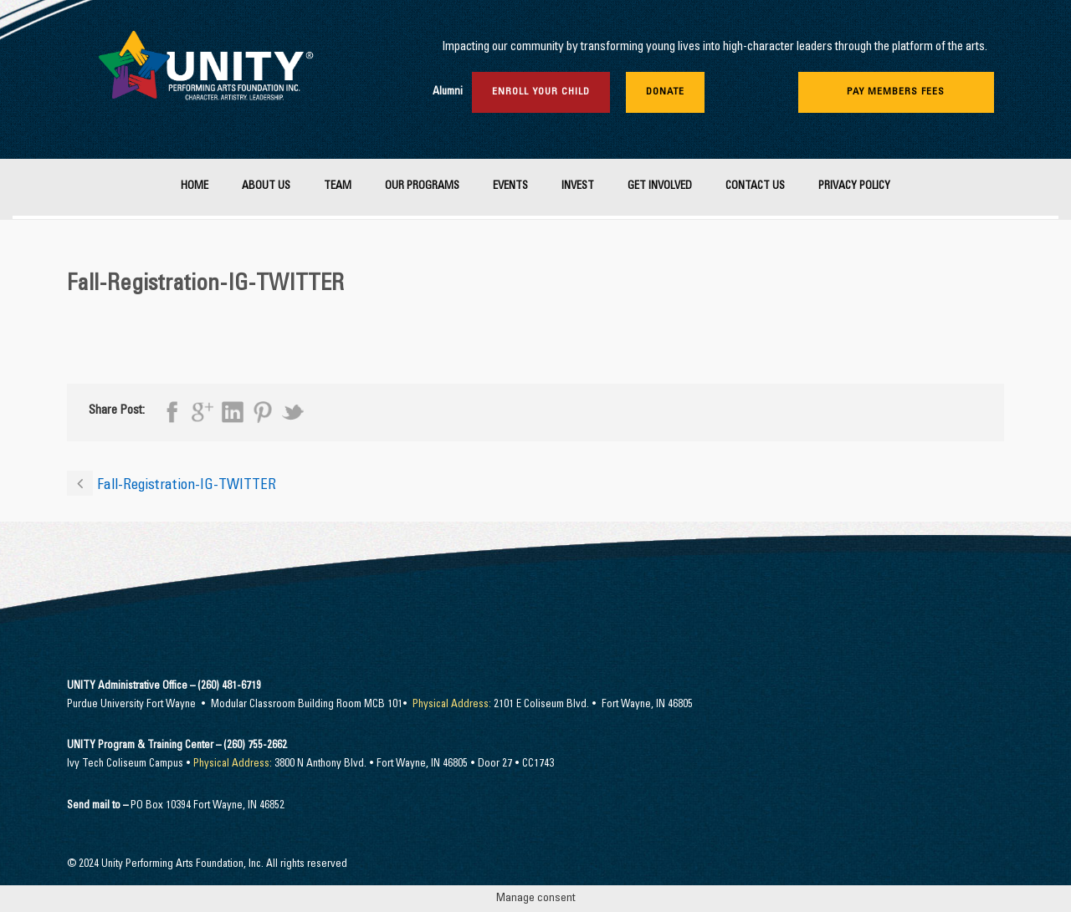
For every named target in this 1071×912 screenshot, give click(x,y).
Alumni (448, 92)
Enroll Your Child (541, 92)
